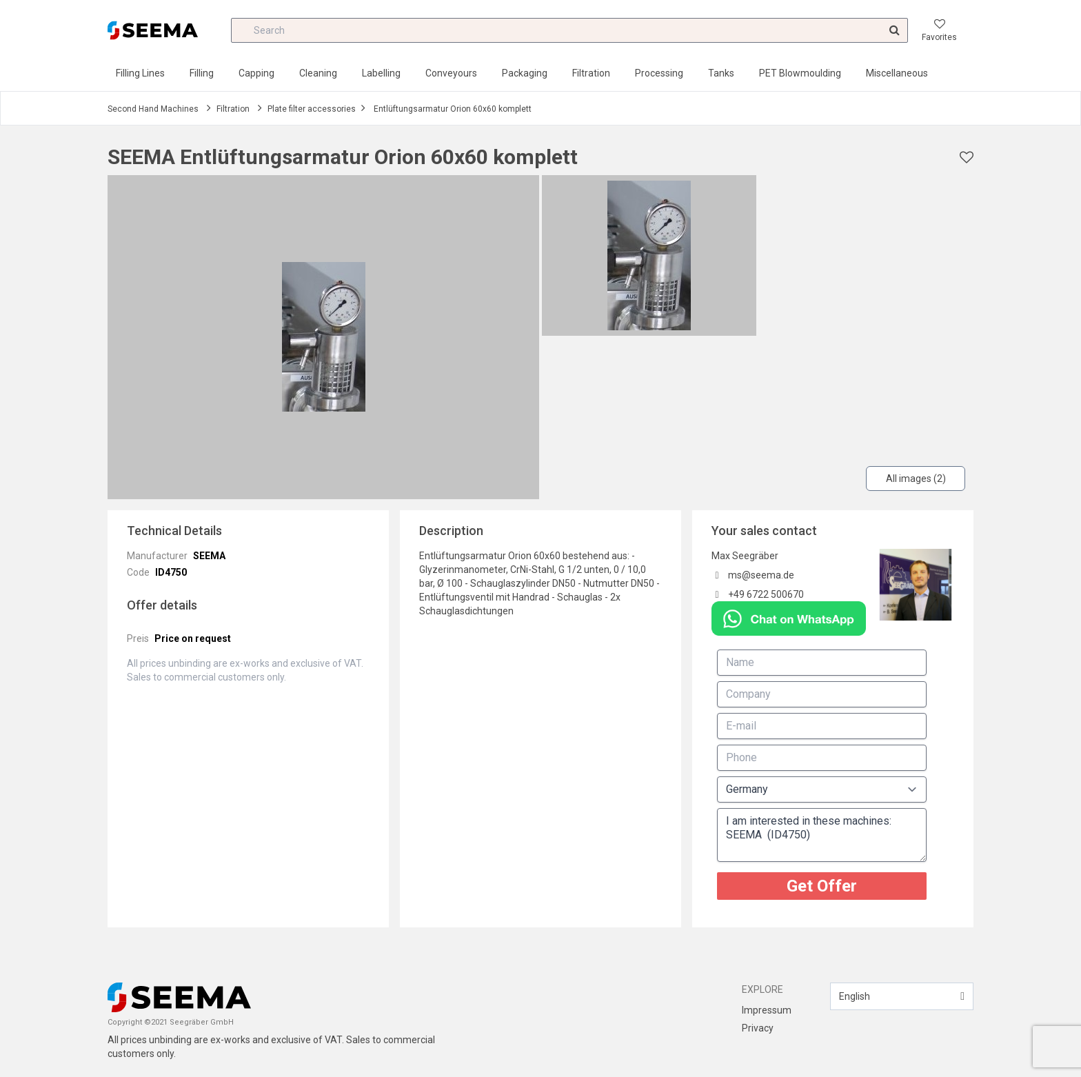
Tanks (721, 73)
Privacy (758, 1028)
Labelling (381, 73)
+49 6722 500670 (766, 594)
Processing (659, 73)
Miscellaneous (897, 73)
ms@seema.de (761, 575)
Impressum (766, 1010)
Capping (256, 73)
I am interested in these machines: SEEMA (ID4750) (822, 835)
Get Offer (822, 886)
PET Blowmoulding (800, 73)
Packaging (524, 73)
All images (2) (916, 478)
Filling (202, 73)
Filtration (591, 73)
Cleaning (318, 73)
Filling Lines (140, 73)
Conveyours (451, 73)
